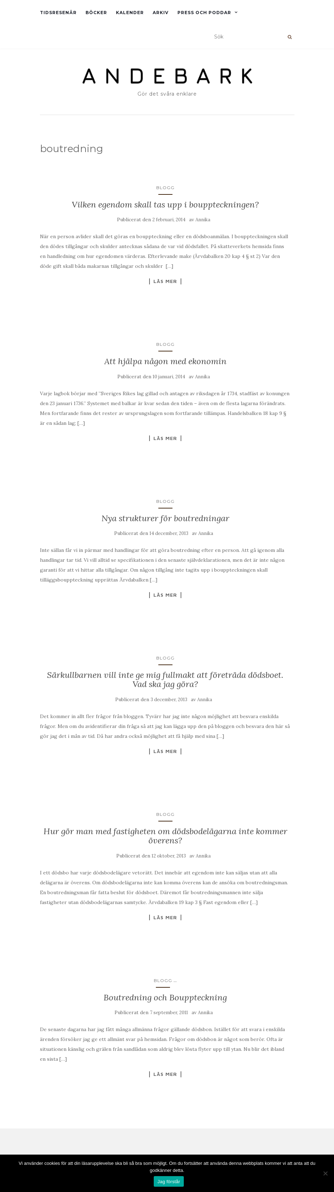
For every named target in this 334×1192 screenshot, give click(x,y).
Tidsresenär (58, 12)
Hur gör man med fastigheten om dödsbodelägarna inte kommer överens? (165, 836)
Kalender (130, 12)
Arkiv (161, 12)
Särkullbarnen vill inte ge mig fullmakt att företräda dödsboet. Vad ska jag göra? (165, 679)
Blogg (165, 187)
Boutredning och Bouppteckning (165, 997)
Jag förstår (168, 1181)
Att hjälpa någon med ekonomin (165, 361)
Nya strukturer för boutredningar (165, 518)
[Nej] (325, 1173)
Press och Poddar (204, 12)
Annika (202, 220)
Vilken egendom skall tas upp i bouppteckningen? (165, 204)
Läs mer (165, 281)
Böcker (96, 12)
